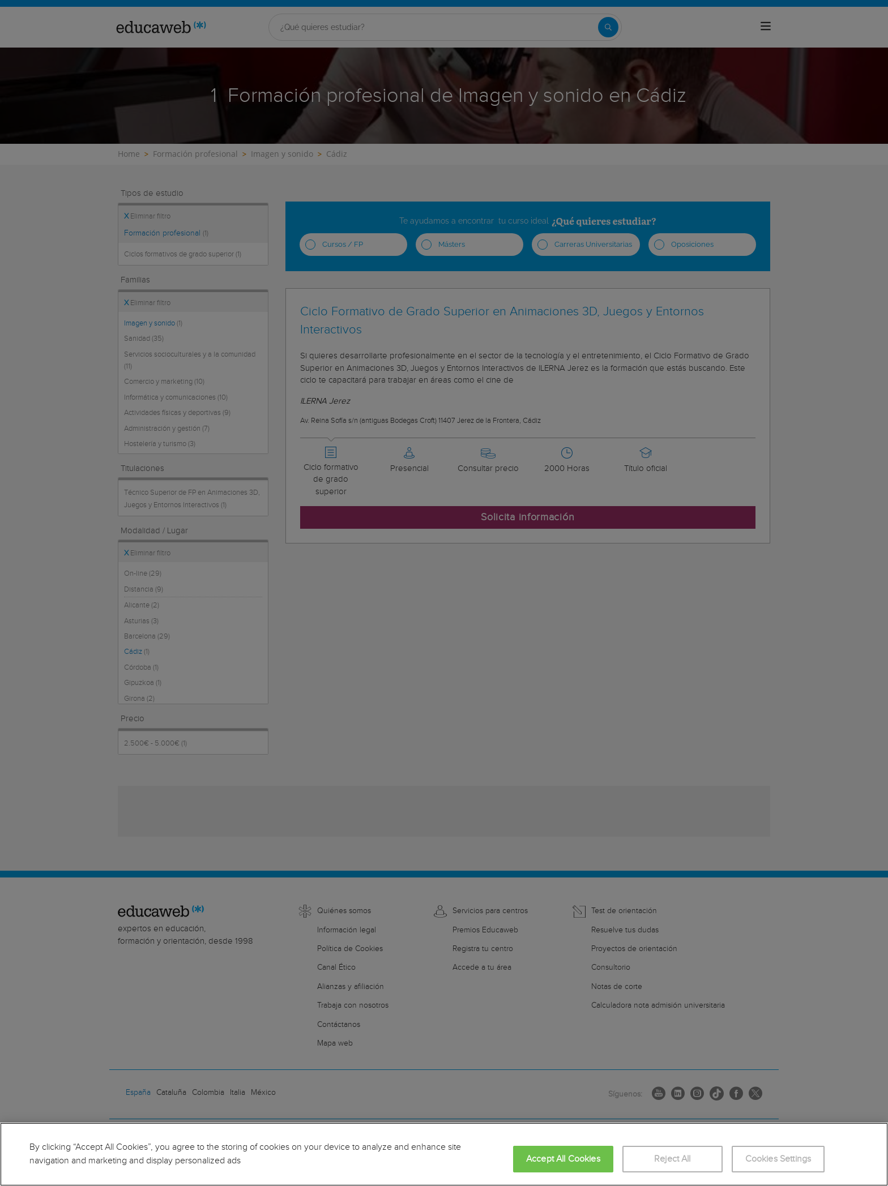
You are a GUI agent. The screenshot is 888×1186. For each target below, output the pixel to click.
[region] (444, 1154)
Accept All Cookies (563, 1159)
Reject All (672, 1159)
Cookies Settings (778, 1159)
